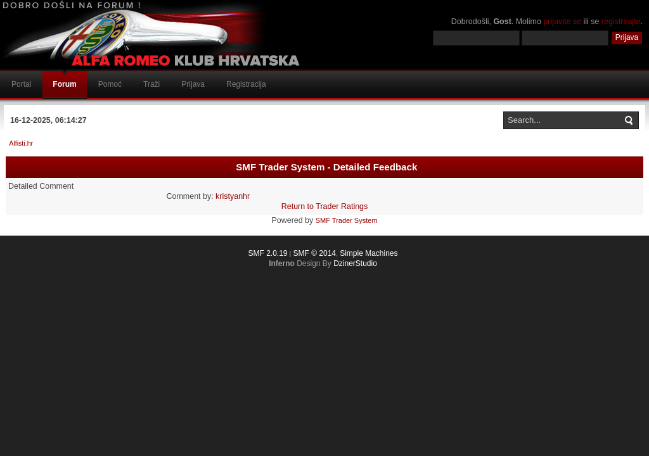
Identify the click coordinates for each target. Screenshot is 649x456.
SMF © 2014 (314, 253)
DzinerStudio (355, 263)
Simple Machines (368, 253)
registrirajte (621, 21)
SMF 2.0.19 (267, 253)
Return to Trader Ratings (324, 206)
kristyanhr (232, 196)
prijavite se (562, 21)
